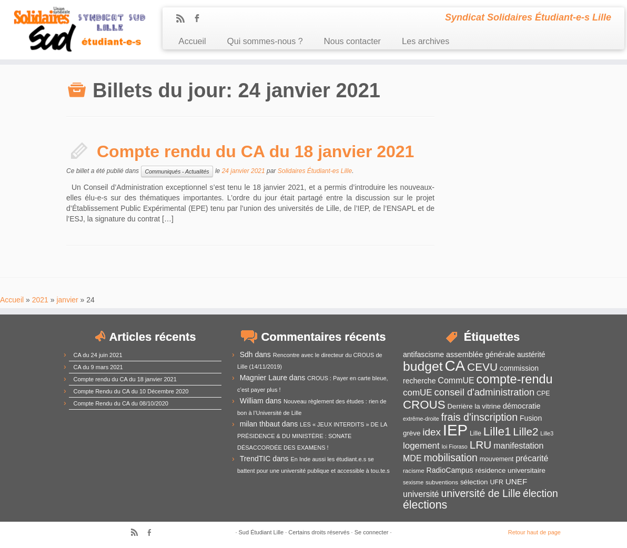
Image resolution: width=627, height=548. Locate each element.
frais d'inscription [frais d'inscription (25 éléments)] (479, 417)
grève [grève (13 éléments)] (411, 433)
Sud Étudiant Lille (261, 532)
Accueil (192, 41)
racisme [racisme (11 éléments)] (413, 470)
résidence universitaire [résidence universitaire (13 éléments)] (510, 470)
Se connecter (372, 532)
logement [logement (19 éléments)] (421, 446)
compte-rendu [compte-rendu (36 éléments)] (515, 379)
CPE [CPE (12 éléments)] (543, 393)
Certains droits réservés (318, 532)
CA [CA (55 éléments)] (455, 366)
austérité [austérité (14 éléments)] (531, 354)
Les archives (425, 41)
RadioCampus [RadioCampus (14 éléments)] (450, 470)
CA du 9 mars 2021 (98, 367)
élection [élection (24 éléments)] (540, 493)
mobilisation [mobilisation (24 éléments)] (450, 457)
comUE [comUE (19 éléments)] (417, 393)
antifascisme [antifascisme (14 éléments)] (423, 354)
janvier (67, 300)
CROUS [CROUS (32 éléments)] (424, 404)
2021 (40, 300)
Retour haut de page (534, 532)
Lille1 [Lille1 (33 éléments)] (497, 431)
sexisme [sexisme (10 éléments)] (413, 482)
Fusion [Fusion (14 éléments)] (531, 418)
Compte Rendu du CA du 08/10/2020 (121, 403)
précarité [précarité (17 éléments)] (531, 458)
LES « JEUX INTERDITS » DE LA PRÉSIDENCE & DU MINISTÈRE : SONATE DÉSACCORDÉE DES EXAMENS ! (312, 436)
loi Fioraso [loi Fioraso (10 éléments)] (455, 446)
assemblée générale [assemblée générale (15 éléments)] (480, 354)
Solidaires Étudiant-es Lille (315, 171)
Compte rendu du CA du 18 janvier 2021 (255, 151)
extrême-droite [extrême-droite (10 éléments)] (421, 418)
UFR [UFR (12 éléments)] (496, 482)
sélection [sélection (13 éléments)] (474, 482)
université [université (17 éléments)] (421, 494)
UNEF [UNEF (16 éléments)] (516, 481)
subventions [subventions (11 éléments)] (442, 482)
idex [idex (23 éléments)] (431, 432)
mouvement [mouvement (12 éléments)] (497, 459)
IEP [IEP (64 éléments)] (455, 430)
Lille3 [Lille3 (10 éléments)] (546, 433)
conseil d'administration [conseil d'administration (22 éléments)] (484, 392)
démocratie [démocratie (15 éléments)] (522, 406)
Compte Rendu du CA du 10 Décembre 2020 (131, 391)
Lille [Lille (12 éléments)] (475, 433)
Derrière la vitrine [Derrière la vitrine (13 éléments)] (473, 406)
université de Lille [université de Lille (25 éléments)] (481, 493)
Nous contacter (352, 41)
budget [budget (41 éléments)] (423, 366)
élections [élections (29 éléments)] (425, 505)
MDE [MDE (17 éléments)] (412, 458)
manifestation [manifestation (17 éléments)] (518, 445)
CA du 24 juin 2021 (98, 355)
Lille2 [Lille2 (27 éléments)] (525, 431)
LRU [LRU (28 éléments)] (481, 445)
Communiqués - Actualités (177, 171)
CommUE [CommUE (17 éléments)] (456, 380)
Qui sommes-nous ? (265, 41)
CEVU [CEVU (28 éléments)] (482, 367)
